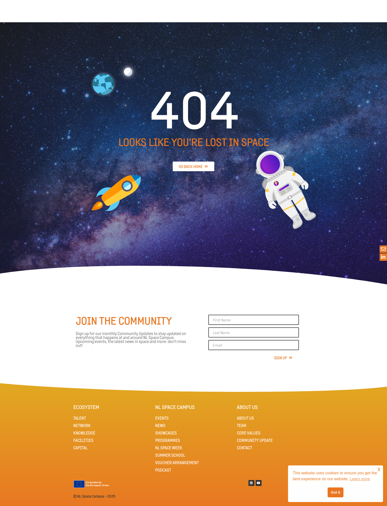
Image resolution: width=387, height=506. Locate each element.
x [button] (379, 469)
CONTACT (244, 447)
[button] (368, 14)
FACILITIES (83, 440)
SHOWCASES (166, 432)
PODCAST (163, 470)
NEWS (160, 425)
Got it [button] (335, 492)
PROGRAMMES (167, 440)
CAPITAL (80, 447)
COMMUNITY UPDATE (255, 440)
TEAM (241, 425)
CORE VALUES (248, 432)
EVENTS (162, 418)
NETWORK (82, 425)
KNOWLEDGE (84, 432)
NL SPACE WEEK (168, 447)
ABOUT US (245, 418)
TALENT (79, 418)
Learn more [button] (360, 479)
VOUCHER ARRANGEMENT (177, 462)
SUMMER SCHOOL (170, 455)
